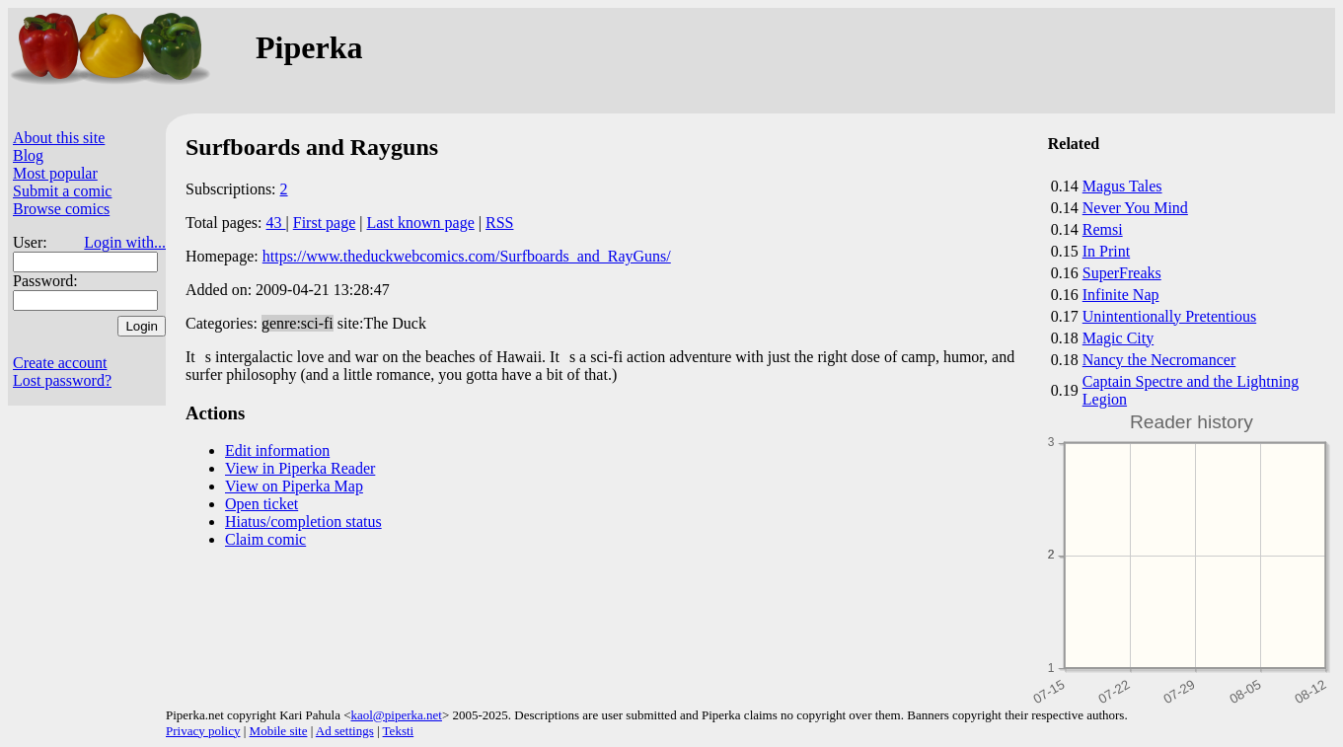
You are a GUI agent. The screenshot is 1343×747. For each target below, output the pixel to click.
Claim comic (265, 539)
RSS (499, 222)
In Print (1106, 251)
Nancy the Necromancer (1158, 359)
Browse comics (61, 208)
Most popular (55, 173)
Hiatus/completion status (303, 521)
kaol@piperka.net (395, 715)
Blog (28, 155)
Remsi (1102, 229)
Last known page (420, 222)
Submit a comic (62, 191)
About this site (59, 137)
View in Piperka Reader (300, 468)
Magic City (1118, 338)
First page (324, 222)
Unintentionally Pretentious (1169, 316)
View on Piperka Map (294, 486)
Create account (60, 362)
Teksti (398, 730)
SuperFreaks (1121, 272)
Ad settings (345, 730)
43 (276, 222)
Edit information (277, 450)
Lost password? (62, 380)
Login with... (125, 242)
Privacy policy (203, 730)
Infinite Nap (1120, 294)
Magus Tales (1122, 186)
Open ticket (261, 503)
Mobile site (279, 730)
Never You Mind (1135, 207)
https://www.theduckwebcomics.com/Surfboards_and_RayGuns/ (466, 256)
